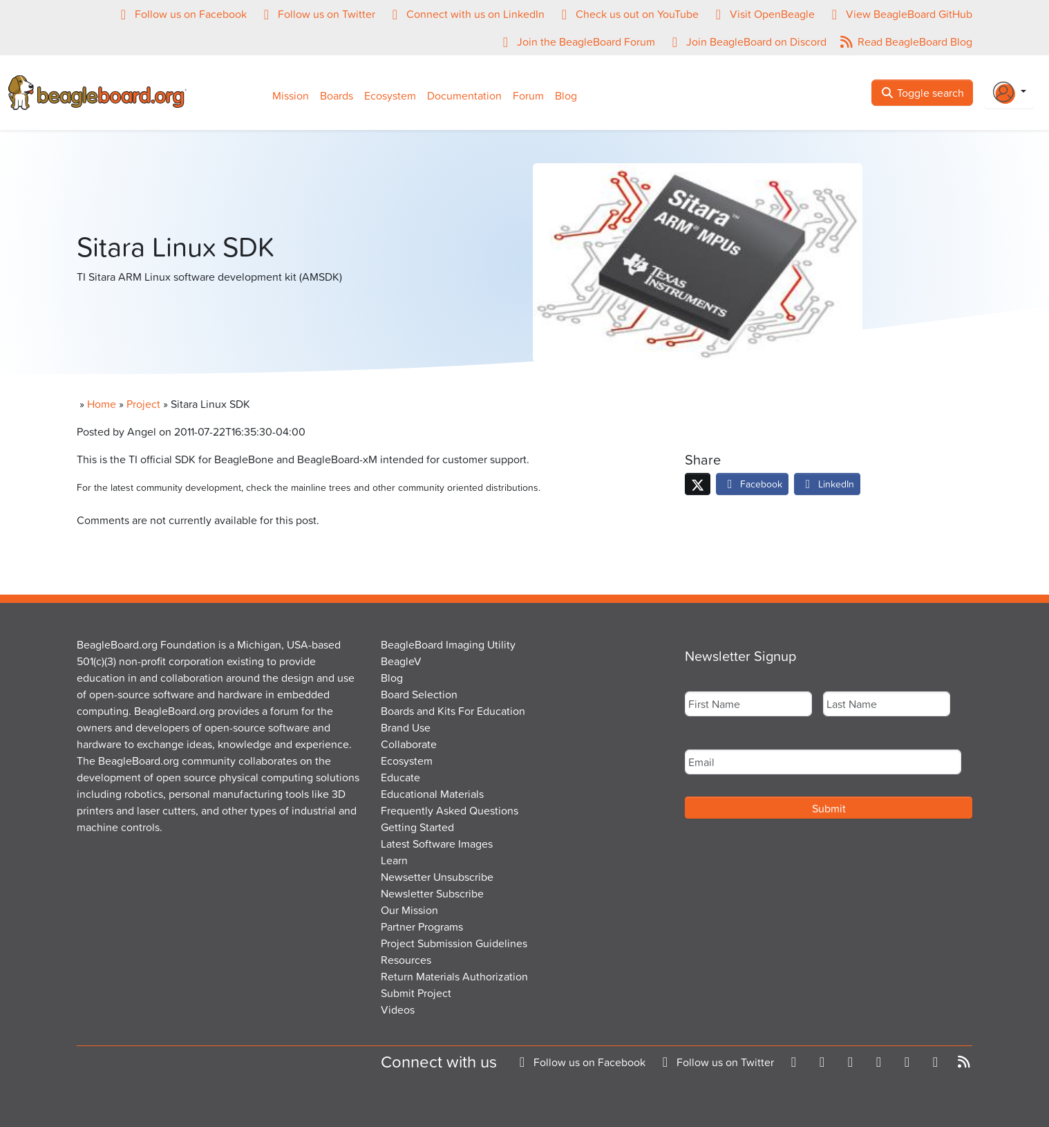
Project (143, 403)
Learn (394, 860)
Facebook (752, 483)
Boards (336, 95)
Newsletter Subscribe (432, 893)
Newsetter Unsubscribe (437, 876)
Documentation (464, 95)
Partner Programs (422, 926)
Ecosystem (390, 95)
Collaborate (409, 744)
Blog (566, 95)
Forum (528, 95)
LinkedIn (827, 483)
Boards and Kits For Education (453, 710)
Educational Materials (432, 793)
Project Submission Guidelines (454, 943)
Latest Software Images (437, 843)
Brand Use (406, 727)
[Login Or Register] (1009, 93)
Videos (398, 1009)
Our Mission (409, 910)
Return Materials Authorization (454, 976)
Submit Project (416, 992)
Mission (290, 95)
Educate (400, 777)
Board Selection (419, 694)
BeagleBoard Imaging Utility (448, 644)
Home (101, 403)
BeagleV (401, 661)
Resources (406, 959)
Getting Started (417, 827)
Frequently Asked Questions (449, 810)
